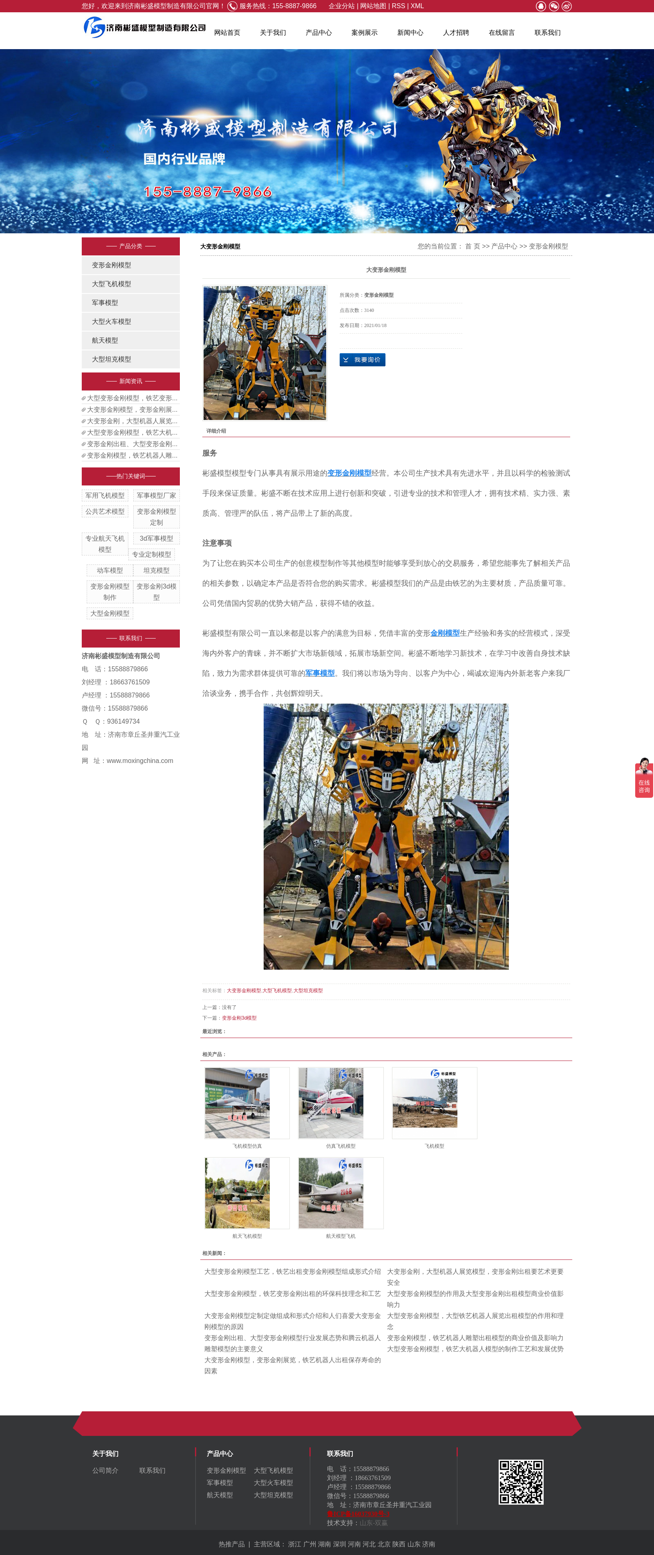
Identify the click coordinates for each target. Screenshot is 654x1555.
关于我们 (273, 32)
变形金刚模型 (111, 265)
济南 (428, 1544)
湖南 (324, 1544)
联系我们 (548, 32)
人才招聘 (456, 32)
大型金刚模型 (110, 613)
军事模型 (105, 302)
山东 (414, 1544)
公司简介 (105, 1470)
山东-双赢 (374, 1522)
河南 (354, 1544)
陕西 (398, 1544)
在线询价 (362, 359)
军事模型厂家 (156, 495)
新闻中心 (410, 32)
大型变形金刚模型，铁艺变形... (132, 398)
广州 (309, 1544)
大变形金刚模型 (244, 990)
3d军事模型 (156, 538)
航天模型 (105, 340)
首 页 (472, 246)
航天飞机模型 (247, 1236)
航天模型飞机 (341, 1236)
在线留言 (502, 32)
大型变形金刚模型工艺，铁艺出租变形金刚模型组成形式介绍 (292, 1271)
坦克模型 (156, 570)
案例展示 (365, 32)
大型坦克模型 (111, 359)
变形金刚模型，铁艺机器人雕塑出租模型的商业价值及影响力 (475, 1337)
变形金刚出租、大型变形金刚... (132, 443)
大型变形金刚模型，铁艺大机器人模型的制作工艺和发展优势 (475, 1348)
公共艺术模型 (105, 511)
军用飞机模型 (105, 495)
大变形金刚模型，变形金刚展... (132, 409)
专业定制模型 (151, 554)
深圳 (339, 1544)
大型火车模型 (111, 321)
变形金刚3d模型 (239, 1018)
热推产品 (232, 1544)
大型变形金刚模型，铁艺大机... (132, 432)
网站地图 (373, 5)
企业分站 (342, 5)
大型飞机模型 (111, 283)
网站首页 (227, 32)
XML (417, 5)
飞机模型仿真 (247, 1146)
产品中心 (319, 32)
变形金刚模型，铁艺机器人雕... (132, 455)
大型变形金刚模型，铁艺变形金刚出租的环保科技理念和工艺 (292, 1293)
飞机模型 (434, 1146)
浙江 (294, 1544)
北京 (384, 1544)
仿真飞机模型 (341, 1146)
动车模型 (110, 570)
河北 (369, 1544)
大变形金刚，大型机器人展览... (132, 421)
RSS (398, 5)
